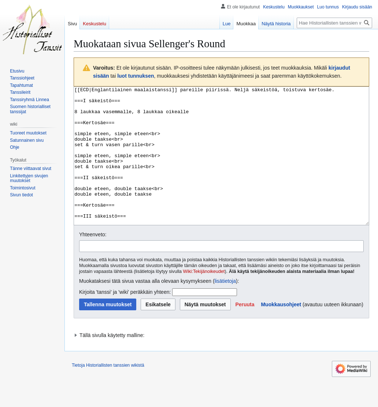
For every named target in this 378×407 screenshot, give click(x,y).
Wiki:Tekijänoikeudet (204, 298)
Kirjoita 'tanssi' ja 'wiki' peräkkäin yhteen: (125, 319)
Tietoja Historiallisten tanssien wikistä (108, 392)
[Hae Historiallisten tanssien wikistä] (334, 23)
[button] (245, 332)
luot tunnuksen (135, 76)
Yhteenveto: (93, 262)
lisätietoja (225, 308)
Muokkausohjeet (281, 332)
